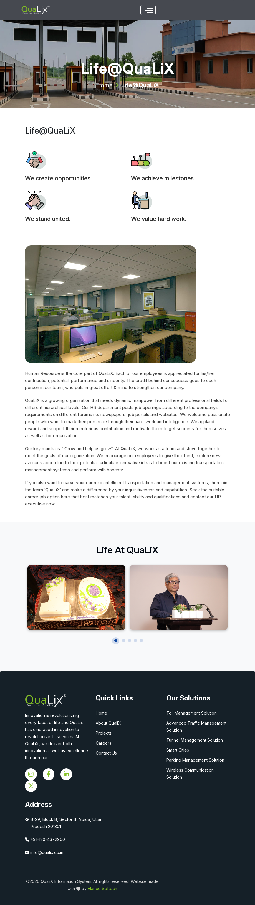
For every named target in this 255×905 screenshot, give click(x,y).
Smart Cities (177, 750)
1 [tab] (115, 640)
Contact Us (106, 752)
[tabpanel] (76, 597)
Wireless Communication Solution (190, 773)
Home (104, 85)
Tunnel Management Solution (194, 740)
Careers (103, 742)
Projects (104, 732)
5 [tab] (141, 640)
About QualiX (108, 722)
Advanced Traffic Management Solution (196, 726)
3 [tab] (129, 640)
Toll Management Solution (191, 712)
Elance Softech (102, 888)
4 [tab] (135, 640)
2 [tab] (123, 640)
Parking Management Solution (195, 759)
